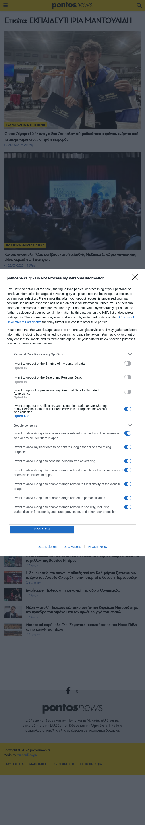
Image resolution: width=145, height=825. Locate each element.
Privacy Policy (97, 547)
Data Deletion (47, 547)
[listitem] (72, 354)
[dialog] (72, 412)
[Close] (136, 278)
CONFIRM (42, 529)
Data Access (72, 547)
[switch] (127, 363)
